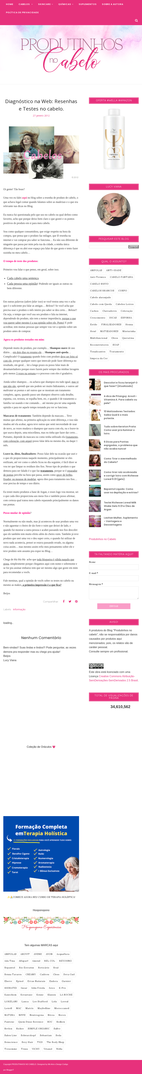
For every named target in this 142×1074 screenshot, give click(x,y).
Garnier (66, 981)
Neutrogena (37, 1015)
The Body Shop (55, 1042)
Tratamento (117, 351)
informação (19, 609)
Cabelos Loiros (125, 304)
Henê (93, 331)
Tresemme (10, 1049)
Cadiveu (44, 974)
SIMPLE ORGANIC (39, 1028)
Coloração (127, 311)
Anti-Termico (98, 277)
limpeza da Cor (99, 358)
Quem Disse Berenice (30, 1021)
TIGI (40, 1042)
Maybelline (44, 1008)
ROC (50, 1021)
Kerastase (26, 994)
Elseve (8, 981)
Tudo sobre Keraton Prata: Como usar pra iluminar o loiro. (120, 430)
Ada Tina (9, 961)
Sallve (57, 1028)
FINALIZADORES (111, 324)
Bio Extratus (26, 967)
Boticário (43, 967)
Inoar (24, 988)
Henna (129, 324)
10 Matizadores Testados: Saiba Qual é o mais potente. (120, 415)
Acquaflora (63, 954)
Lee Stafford (40, 1001)
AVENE (38, 954)
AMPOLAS (10, 954)
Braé (56, 967)
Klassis (52, 994)
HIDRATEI (10, 988)
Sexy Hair (27, 1042)
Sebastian (46, 1035)
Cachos (94, 311)
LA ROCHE (66, 994)
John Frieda (38, 988)
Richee (20, 1028)
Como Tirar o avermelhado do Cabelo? (120, 460)
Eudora (53, 981)
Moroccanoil (61, 1008)
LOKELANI (11, 1001)
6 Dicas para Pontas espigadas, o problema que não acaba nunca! (121, 445)
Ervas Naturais (36, 981)
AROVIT (25, 954)
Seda (58, 1035)
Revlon (8, 1028)
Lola (54, 1001)
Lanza (25, 1001)
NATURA (9, 1015)
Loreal (64, 1001)
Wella (59, 1049)
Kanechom (10, 994)
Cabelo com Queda (101, 304)
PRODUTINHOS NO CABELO (24, 1064)
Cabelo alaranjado (100, 297)
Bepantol (9, 967)
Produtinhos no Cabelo (102, 539)
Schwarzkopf (28, 1035)
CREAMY (31, 974)
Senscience (11, 1042)
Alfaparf (23, 961)
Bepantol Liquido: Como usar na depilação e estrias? (121, 490)
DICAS (113, 317)
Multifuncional (98, 338)
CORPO (122, 290)
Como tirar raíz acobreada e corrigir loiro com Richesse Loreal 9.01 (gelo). (121, 476)
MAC (19, 1008)
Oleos (114, 338)
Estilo (93, 324)
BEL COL (49, 961)
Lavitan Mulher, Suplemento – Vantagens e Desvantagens (121, 521)
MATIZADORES (109, 331)
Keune (40, 994)
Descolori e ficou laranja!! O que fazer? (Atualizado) (121, 384)
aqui (24, 197)
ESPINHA (126, 317)
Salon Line (10, 1035)
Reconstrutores (99, 344)
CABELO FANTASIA (121, 277)
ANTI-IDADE (113, 270)
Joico (52, 988)
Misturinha (129, 331)
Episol (20, 981)
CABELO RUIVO (99, 284)
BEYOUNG (65, 961)
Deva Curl (69, 974)
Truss (24, 1049)
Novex (62, 1015)
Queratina (128, 338)
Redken (61, 1021)
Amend (36, 961)
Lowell (8, 1008)
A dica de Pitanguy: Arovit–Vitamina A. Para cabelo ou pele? (120, 400)
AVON (49, 954)
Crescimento (97, 317)
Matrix (30, 1008)
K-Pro (62, 988)
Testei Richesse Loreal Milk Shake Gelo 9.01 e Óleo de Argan (120, 506)
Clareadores (110, 311)
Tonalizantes (98, 351)
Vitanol (48, 1049)
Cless (56, 974)
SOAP (116, 344)
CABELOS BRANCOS (102, 290)
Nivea (51, 1015)
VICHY (36, 1049)
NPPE (22, 1015)
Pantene (9, 1021)
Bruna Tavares (13, 974)
